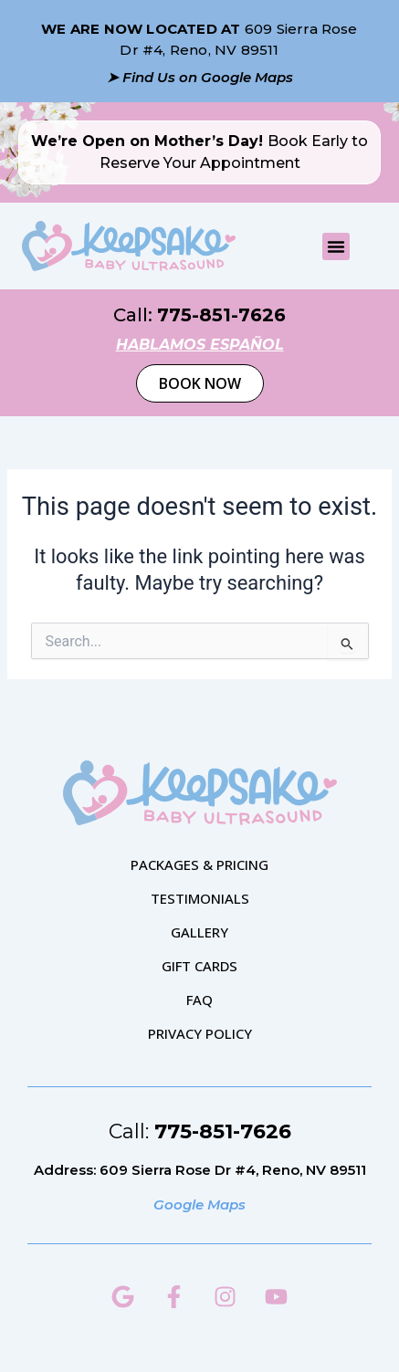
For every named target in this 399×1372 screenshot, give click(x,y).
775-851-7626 (221, 315)
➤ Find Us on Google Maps (200, 77)
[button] (336, 246)
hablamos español (200, 344)
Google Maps (199, 1204)
